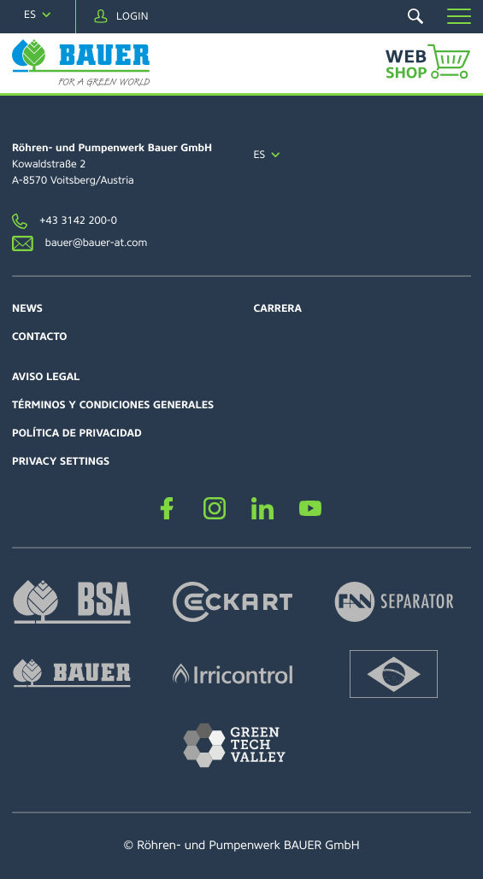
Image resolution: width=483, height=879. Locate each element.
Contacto (39, 336)
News (27, 308)
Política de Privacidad (77, 433)
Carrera (278, 308)
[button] (459, 16)
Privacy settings (60, 461)
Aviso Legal (46, 377)
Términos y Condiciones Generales (113, 405)
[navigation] (37, 15)
